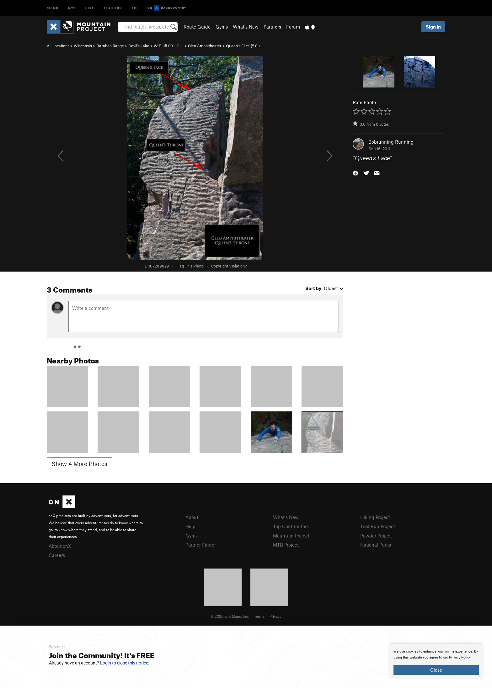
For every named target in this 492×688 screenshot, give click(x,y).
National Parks (375, 545)
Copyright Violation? (229, 265)
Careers (57, 555)
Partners (272, 26)
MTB (72, 8)
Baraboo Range (110, 45)
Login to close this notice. (124, 662)
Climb (53, 8)
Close (436, 670)
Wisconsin (83, 45)
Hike (89, 8)
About (191, 517)
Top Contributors (291, 526)
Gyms (222, 26)
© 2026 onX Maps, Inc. (230, 616)
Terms (259, 616)
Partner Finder (200, 545)
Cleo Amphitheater (205, 45)
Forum (293, 26)
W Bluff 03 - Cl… (169, 45)
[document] (436, 661)
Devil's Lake (138, 45)
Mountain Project (291, 535)
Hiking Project (375, 517)
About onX (60, 546)
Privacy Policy (460, 657)
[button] (355, 172)
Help (190, 526)
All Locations (58, 45)
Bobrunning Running (391, 142)
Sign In (433, 26)
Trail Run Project (377, 526)
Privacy (275, 616)
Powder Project (376, 535)
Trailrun (113, 8)
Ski (134, 8)
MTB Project (286, 545)
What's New (246, 26)
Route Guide (197, 26)
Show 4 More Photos (79, 463)
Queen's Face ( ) (243, 45)
